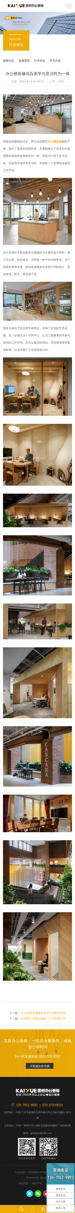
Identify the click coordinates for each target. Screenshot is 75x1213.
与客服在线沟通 (39, 1066)
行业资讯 (39, 60)
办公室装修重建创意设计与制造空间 (43, 1013)
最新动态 (8, 60)
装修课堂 (24, 60)
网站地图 (23, 1183)
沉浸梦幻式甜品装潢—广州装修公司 (43, 1018)
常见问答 (55, 60)
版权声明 (37, 1183)
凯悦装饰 (25, 6)
